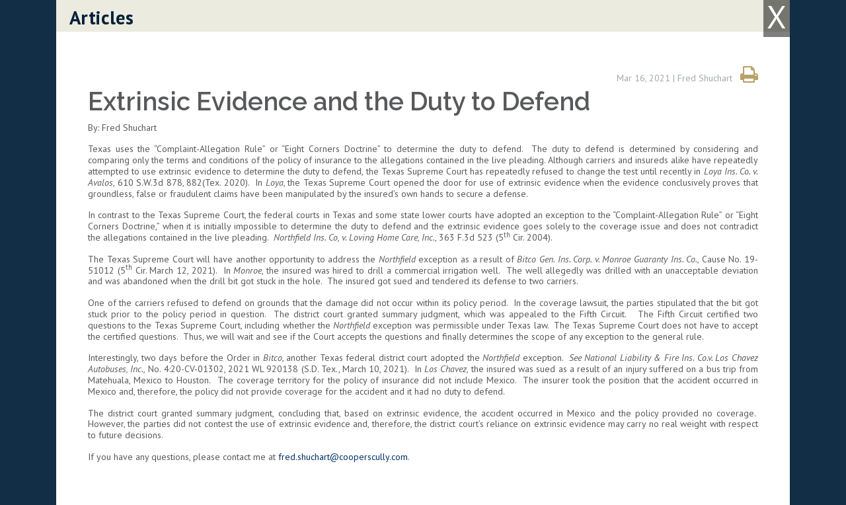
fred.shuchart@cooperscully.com (343, 457)
